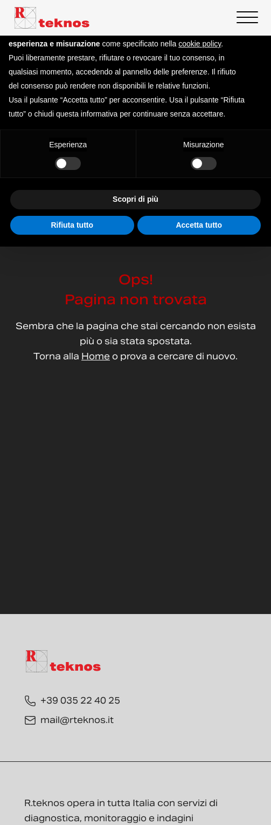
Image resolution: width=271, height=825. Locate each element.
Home (95, 356)
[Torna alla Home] (52, 18)
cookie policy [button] (199, 43)
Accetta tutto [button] (199, 225)
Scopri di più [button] (135, 199)
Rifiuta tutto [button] (72, 225)
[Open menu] (247, 17)
